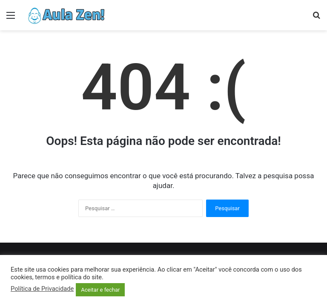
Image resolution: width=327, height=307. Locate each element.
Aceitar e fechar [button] (100, 290)
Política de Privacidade (42, 289)
